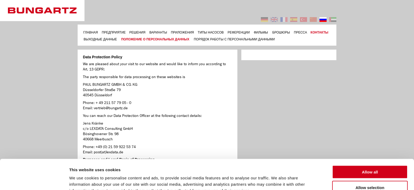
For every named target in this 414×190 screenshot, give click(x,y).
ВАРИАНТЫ (158, 32)
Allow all (370, 143)
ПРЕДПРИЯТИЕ (114, 32)
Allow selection (369, 159)
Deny (370, 174)
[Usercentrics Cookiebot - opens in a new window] (34, 180)
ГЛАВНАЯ (90, 32)
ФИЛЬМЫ (261, 32)
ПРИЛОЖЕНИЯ (182, 32)
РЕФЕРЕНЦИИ (239, 32)
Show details (277, 179)
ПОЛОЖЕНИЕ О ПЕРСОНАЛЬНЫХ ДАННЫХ (155, 39)
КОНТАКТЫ (319, 32)
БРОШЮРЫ (281, 32)
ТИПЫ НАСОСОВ (211, 32)
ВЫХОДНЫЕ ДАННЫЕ (100, 39)
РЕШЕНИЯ (137, 32)
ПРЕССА (300, 32)
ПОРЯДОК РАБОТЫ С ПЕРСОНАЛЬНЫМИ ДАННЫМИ (234, 39)
